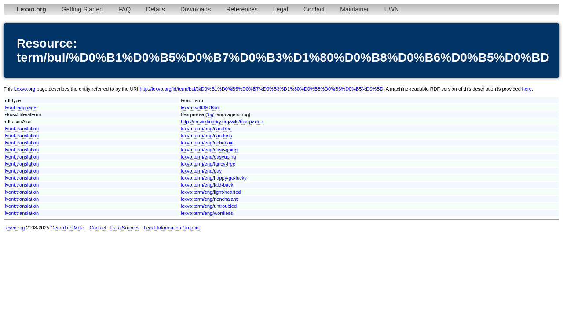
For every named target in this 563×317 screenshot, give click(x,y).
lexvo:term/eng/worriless (207, 213)
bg (210, 114)
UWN (391, 9)
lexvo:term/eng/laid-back (207, 185)
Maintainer (354, 9)
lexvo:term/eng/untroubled (209, 206)
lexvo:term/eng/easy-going (209, 149)
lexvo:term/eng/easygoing (208, 156)
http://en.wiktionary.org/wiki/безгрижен (222, 121)
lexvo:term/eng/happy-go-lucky (214, 178)
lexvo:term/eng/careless (206, 135)
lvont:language (21, 107)
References (242, 9)
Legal (280, 9)
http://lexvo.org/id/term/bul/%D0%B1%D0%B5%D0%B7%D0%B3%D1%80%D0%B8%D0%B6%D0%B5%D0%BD (261, 89)
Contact (314, 9)
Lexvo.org (24, 89)
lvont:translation (22, 128)
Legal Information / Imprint (172, 227)
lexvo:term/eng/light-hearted (211, 192)
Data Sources (125, 227)
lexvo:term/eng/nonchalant (209, 199)
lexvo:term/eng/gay (201, 170)
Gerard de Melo (67, 227)
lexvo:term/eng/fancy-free (208, 163)
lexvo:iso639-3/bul (200, 107)
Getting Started (82, 9)
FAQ (124, 9)
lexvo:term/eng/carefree (206, 128)
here (527, 89)
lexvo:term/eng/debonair (207, 142)
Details (155, 9)
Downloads (195, 9)
